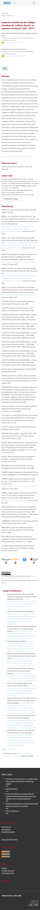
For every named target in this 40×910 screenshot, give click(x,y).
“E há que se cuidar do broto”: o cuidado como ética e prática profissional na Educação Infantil (21, 781)
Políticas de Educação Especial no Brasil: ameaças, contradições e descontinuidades (22, 633)
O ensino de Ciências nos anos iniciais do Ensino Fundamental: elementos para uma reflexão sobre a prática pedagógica (21, 796)
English (4, 868)
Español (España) (8, 871)
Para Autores (6, 829)
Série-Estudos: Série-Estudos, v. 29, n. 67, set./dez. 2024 (20, 621)
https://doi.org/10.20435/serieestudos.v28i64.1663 (17, 157)
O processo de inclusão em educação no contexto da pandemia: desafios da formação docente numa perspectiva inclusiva (20, 738)
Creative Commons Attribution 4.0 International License (18, 577)
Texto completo (11, 789)
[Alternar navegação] (34, 3)
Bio (3, 45)
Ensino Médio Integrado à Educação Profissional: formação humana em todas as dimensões (21, 675)
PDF (4, 69)
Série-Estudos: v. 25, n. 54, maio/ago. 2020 (21, 728)
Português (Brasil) (8, 873)
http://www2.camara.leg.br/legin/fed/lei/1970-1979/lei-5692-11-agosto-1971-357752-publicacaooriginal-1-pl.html (18, 228)
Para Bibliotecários (8, 832)
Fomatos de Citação (11, 199)
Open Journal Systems (9, 839)
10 (14, 749)
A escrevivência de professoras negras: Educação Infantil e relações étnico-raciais (20, 661)
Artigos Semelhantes (12, 590)
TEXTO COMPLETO (12, 811)
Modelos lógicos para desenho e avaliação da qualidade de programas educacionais (20, 643)
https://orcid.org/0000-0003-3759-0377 (13, 43)
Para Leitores (6, 827)
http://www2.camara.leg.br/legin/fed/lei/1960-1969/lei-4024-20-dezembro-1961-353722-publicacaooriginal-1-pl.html (20, 245)
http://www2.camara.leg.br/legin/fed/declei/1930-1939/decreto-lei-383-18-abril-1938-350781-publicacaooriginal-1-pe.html (19, 278)
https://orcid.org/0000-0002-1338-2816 (13, 56)
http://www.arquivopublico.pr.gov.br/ (15, 500)
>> (17, 749)
